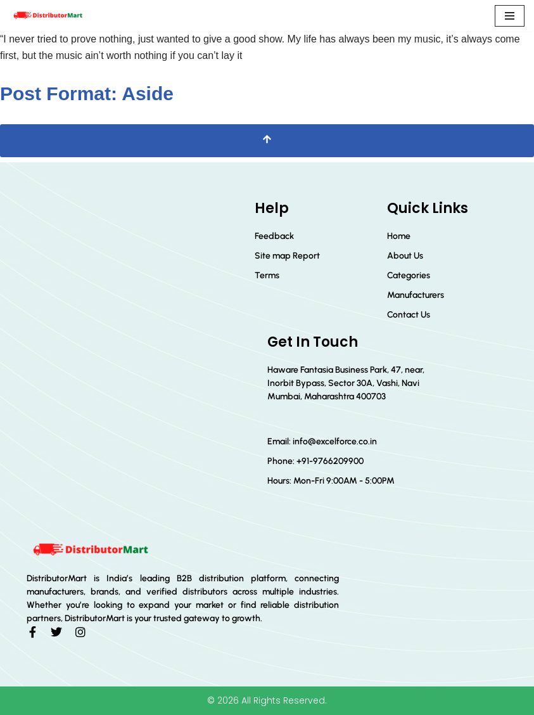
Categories (408, 275)
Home (398, 236)
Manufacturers (415, 295)
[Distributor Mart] (48, 15)
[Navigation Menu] (509, 16)
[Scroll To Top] (267, 140)
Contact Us (408, 314)
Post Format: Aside (87, 93)
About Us (405, 255)
